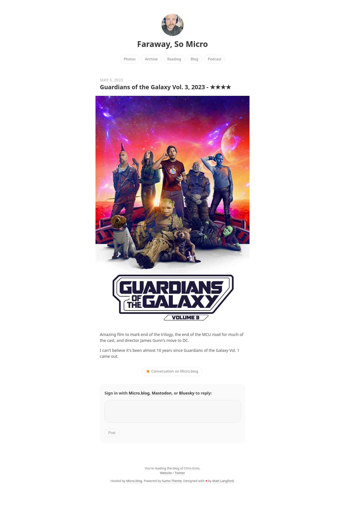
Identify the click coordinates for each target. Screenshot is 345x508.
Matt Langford (223, 483)
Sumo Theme (172, 483)
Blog (194, 59)
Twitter (180, 475)
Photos (130, 59)
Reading (174, 59)
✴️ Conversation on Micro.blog (172, 371)
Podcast (214, 59)
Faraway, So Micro (172, 44)
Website (166, 475)
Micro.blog (139, 393)
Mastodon (162, 393)
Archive (151, 59)
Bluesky (187, 393)
